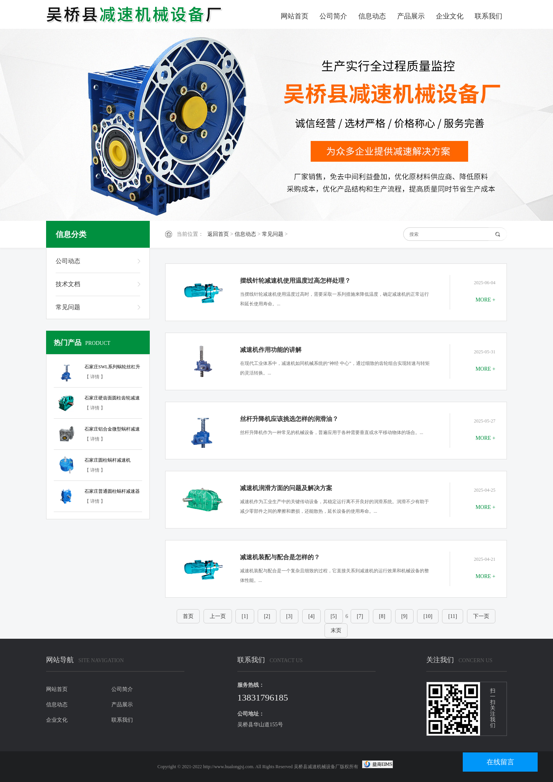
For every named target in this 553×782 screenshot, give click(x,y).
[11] (452, 616)
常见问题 (272, 234)
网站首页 (294, 16)
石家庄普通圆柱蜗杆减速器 (112, 491)
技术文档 (68, 284)
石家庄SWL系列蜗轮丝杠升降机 (112, 368)
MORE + (485, 300)
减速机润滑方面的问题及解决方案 (286, 488)
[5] (334, 616)
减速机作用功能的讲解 (270, 349)
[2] (267, 616)
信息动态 (372, 16)
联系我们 (488, 16)
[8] (382, 616)
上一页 (218, 616)
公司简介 (333, 16)
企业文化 (450, 16)
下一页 (481, 616)
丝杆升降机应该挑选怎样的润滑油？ (289, 419)
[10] (427, 616)
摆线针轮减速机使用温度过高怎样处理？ (295, 280)
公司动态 (68, 261)
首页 (188, 616)
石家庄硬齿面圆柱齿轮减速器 (112, 399)
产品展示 (411, 16)
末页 (336, 630)
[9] (404, 616)
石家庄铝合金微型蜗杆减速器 (112, 430)
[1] (245, 616)
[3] (289, 616)
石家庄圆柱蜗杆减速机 (107, 460)
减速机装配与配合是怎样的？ (280, 557)
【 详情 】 (94, 376)
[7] (360, 616)
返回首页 (218, 234)
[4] (311, 616)
